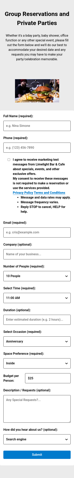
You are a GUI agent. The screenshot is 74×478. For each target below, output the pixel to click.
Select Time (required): (19, 288)
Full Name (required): (18, 116)
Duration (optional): (17, 310)
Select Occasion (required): (22, 332)
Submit (37, 455)
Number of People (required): (24, 266)
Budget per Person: (11, 378)
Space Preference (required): (23, 353)
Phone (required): (15, 138)
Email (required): (15, 223)
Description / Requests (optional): (27, 390)
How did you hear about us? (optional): (30, 430)
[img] (37, 91)
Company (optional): (17, 244)
